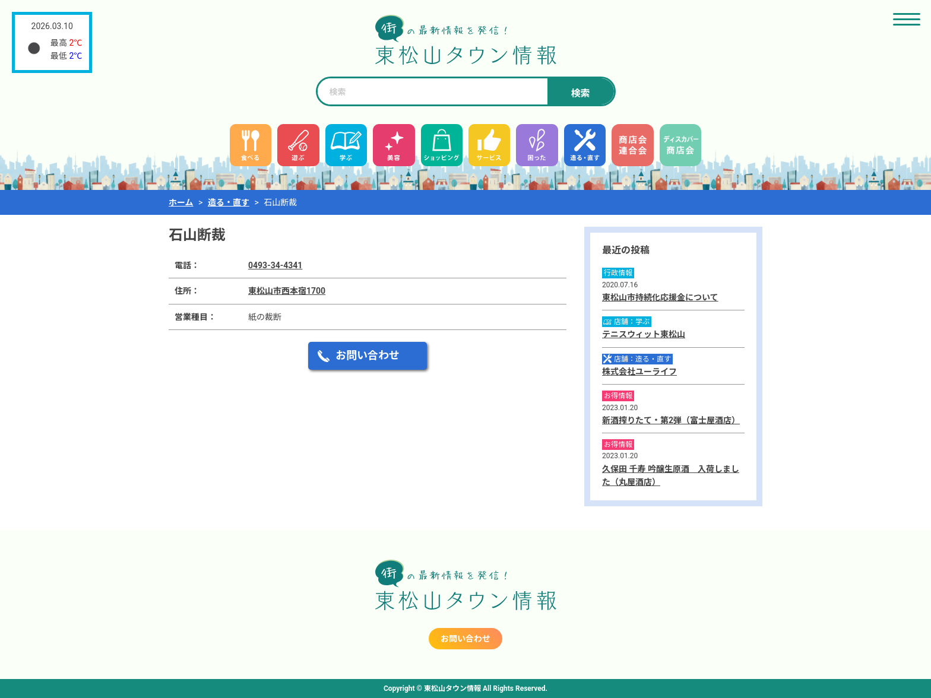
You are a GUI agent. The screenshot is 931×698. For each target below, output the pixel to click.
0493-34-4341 (275, 265)
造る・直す (228, 202)
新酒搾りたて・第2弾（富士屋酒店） (671, 420)
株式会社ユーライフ (639, 371)
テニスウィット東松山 (643, 334)
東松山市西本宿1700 (286, 291)
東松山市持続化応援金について (660, 297)
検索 (580, 93)
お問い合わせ (367, 355)
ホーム (181, 202)
